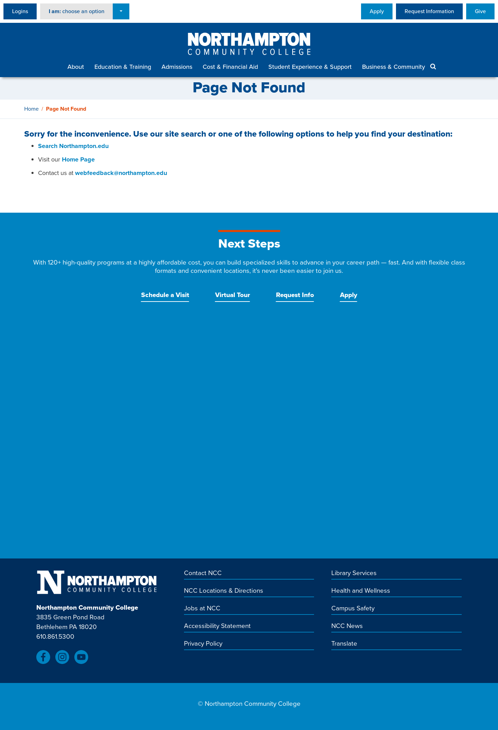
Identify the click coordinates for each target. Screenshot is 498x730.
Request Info (295, 295)
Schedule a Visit (165, 295)
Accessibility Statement (217, 626)
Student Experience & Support (310, 66)
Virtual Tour (232, 295)
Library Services (354, 573)
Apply (377, 11)
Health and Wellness (360, 590)
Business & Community (393, 66)
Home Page (78, 159)
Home (31, 109)
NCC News (347, 626)
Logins (20, 11)
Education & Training (122, 66)
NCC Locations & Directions (223, 590)
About (75, 66)
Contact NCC (203, 573)
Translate (344, 643)
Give (480, 11)
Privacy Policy (203, 643)
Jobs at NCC (202, 608)
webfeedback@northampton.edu (121, 172)
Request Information (429, 11)
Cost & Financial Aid (230, 66)
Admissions (177, 66)
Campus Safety (353, 608)
